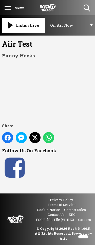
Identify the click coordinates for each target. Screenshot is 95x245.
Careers (84, 219)
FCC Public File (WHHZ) (55, 219)
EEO (72, 214)
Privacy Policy (61, 200)
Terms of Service (61, 204)
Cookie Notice (48, 209)
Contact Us (56, 214)
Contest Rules (75, 209)
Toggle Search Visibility (87, 8)
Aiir (63, 238)
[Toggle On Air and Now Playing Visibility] (71, 25)
